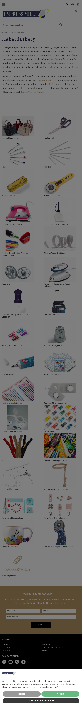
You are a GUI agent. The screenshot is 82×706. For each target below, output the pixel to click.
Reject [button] (21, 694)
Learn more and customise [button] (41, 700)
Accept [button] (60, 694)
